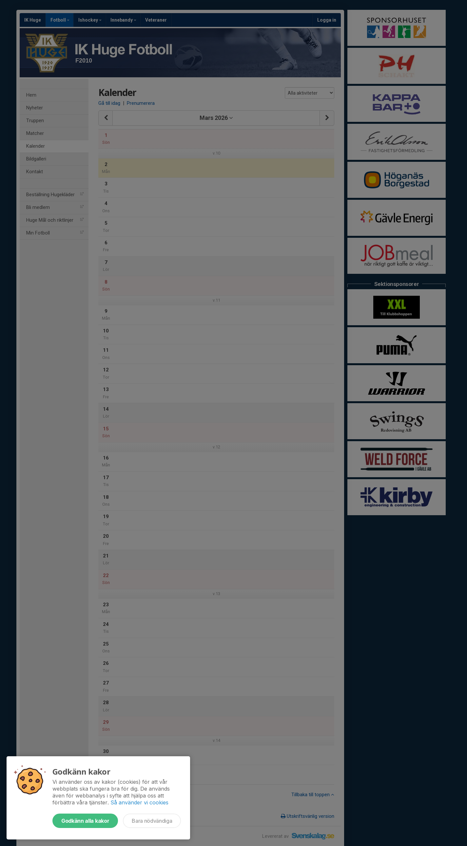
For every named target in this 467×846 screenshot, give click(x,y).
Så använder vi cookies (139, 802)
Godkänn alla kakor (85, 821)
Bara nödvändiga (152, 821)
